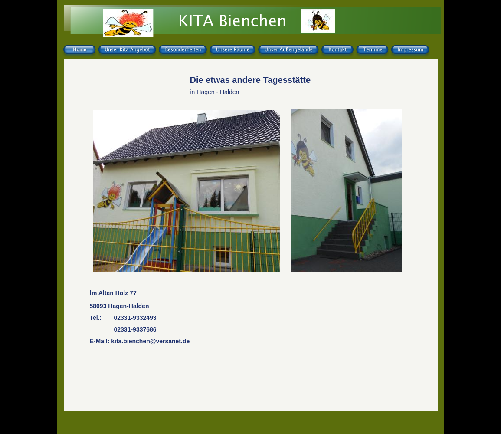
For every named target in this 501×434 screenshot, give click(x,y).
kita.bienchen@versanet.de (150, 341)
